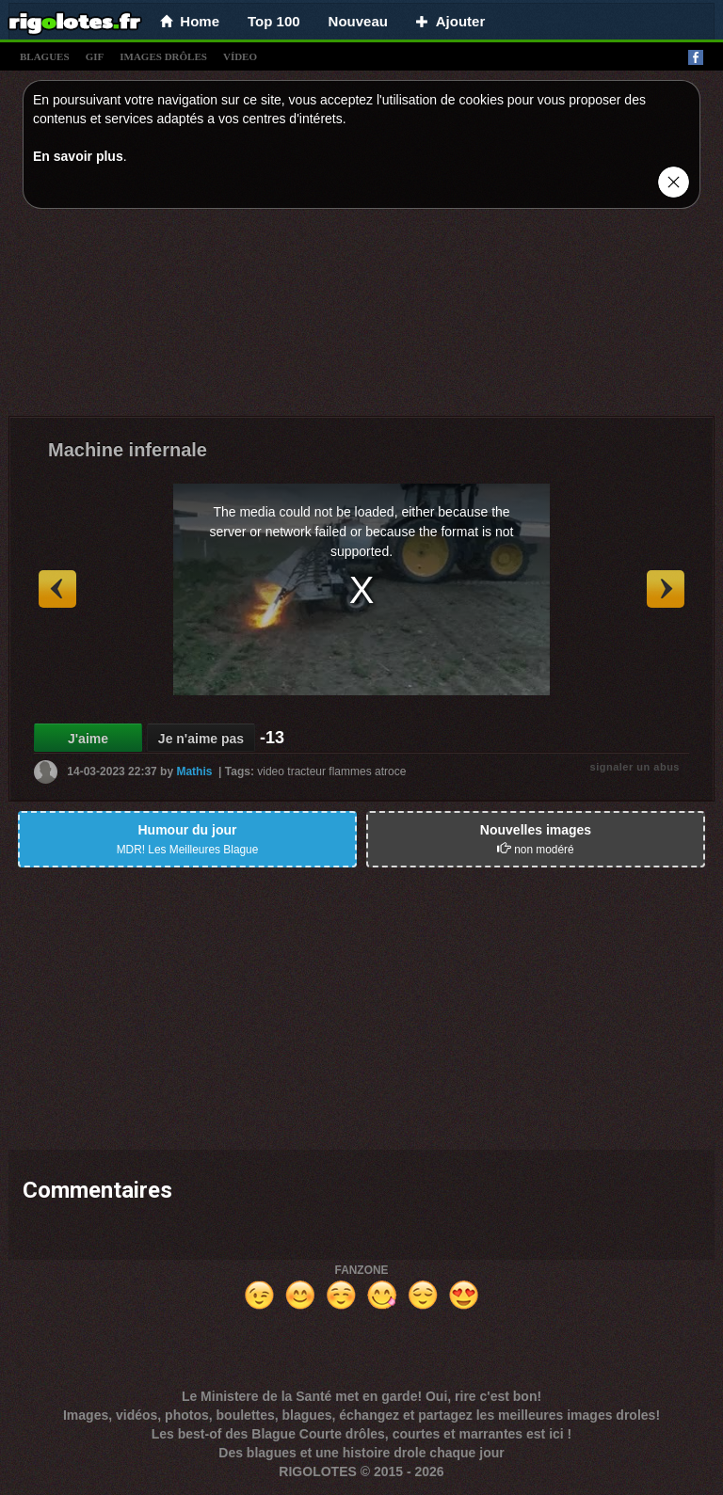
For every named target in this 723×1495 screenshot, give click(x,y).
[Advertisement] (361, 317)
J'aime (88, 738)
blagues (45, 56)
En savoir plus (78, 156)
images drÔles (163, 56)
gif (95, 56)
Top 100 (274, 21)
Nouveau (358, 21)
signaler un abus (635, 766)
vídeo (240, 56)
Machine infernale (127, 449)
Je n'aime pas (201, 738)
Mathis (194, 771)
